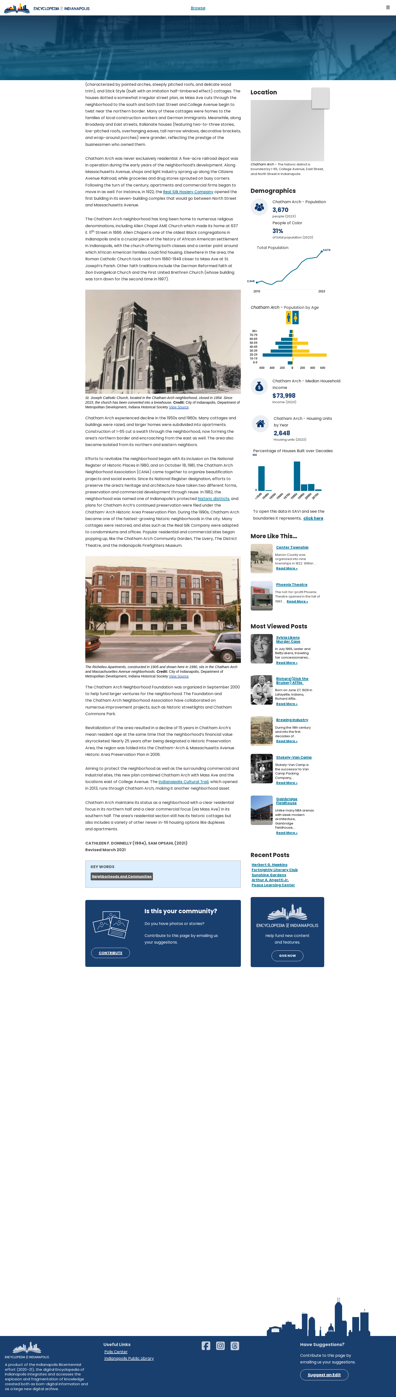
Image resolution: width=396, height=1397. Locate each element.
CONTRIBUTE (110, 952)
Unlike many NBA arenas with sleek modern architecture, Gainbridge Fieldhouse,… (294, 819)
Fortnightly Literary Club (275, 869)
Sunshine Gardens (269, 875)
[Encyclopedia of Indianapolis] (46, 7)
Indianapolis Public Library (129, 1358)
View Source (179, 407)
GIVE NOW (287, 956)
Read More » (286, 663)
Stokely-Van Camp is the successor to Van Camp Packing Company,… (292, 771)
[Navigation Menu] (388, 7)
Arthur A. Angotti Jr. (270, 879)
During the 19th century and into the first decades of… (293, 731)
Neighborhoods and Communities (122, 876)
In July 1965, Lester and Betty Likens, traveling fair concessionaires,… (293, 653)
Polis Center (116, 1352)
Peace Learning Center (273, 885)
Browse (198, 8)
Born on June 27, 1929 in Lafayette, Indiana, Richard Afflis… (293, 694)
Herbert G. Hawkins (269, 864)
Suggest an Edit (324, 1375)
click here (313, 518)
